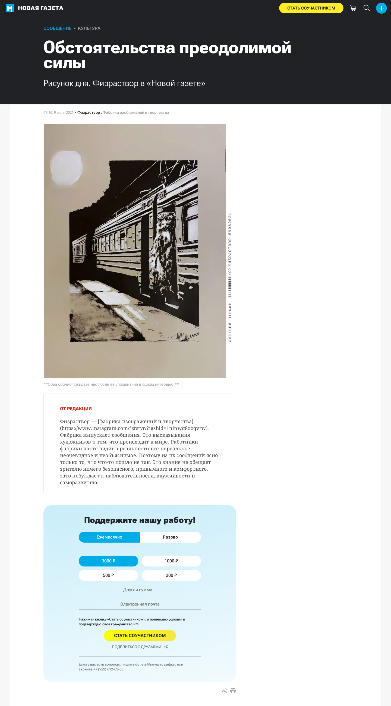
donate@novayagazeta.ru (155, 664)
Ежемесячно (109, 537)
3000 (108, 560)
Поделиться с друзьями (140, 647)
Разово (170, 537)
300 (171, 575)
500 (108, 575)
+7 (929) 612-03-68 (108, 669)
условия (175, 619)
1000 (171, 560)
